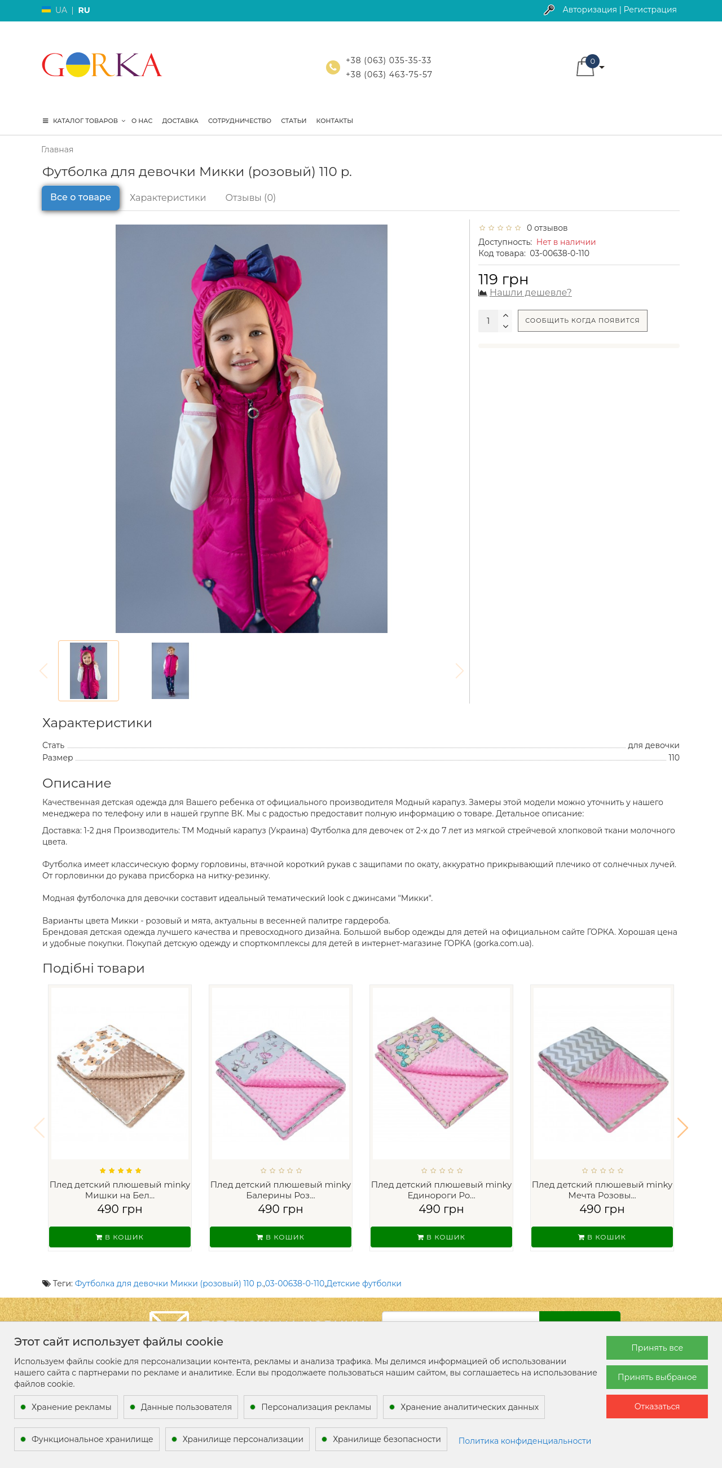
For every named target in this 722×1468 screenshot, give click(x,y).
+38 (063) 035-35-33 (389, 60)
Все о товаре (80, 197)
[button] (682, 1120)
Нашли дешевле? (531, 292)
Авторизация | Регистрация (619, 10)
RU (84, 10)
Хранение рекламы (72, 1407)
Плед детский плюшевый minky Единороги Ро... (441, 1190)
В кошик (120, 1237)
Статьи (293, 121)
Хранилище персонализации (243, 1439)
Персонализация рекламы (316, 1407)
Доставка (180, 121)
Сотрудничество (239, 121)
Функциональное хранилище (92, 1439)
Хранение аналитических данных (469, 1407)
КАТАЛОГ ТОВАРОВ (84, 121)
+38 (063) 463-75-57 (389, 74)
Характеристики (168, 197)
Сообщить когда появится (582, 320)
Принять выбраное (657, 1377)
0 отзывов (545, 228)
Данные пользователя (186, 1407)
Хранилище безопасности (387, 1439)
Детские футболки (364, 1269)
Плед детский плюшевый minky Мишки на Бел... (120, 1190)
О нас (141, 121)
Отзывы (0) (251, 197)
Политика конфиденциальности (525, 1441)
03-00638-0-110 (295, 1269)
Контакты (335, 121)
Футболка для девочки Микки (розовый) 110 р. (169, 1269)
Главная (57, 149)
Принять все (657, 1348)
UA (61, 10)
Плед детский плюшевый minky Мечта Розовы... (602, 1190)
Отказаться (657, 1406)
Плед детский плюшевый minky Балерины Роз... (280, 1190)
